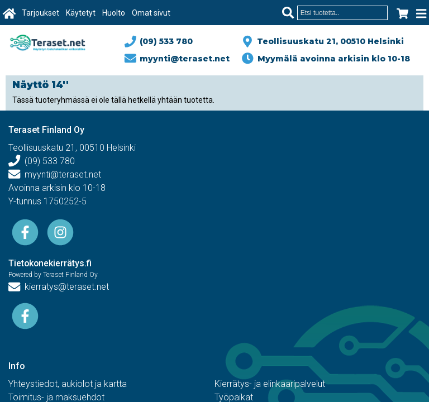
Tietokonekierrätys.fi (50, 263)
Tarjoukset (40, 12)
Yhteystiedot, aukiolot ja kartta (67, 384)
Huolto (113, 12)
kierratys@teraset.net (58, 286)
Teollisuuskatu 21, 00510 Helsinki (328, 41)
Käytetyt (81, 12)
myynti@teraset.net (177, 59)
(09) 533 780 (159, 41)
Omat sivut (151, 12)
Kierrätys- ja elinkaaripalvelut (269, 384)
